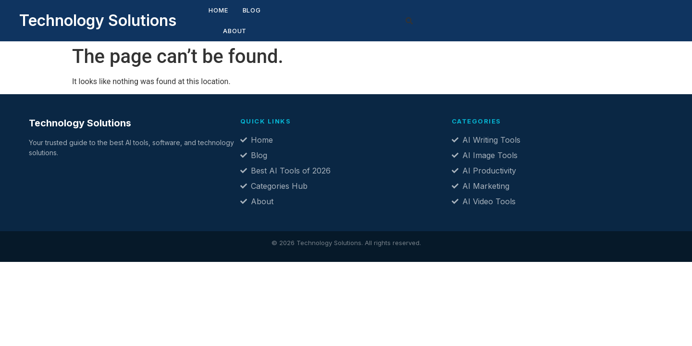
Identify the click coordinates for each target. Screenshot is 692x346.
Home (199, 18)
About (268, 18)
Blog (232, 18)
